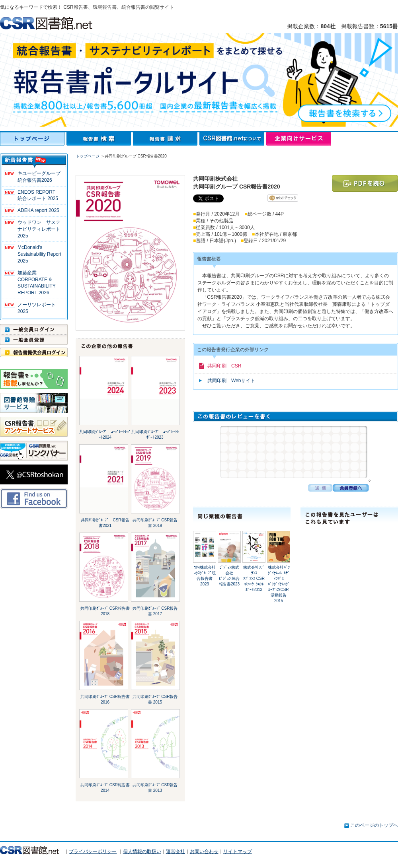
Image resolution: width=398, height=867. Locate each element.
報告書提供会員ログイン (34, 352)
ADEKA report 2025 (38, 210)
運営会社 (175, 851)
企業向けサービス (298, 139)
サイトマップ (237, 851)
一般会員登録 (34, 339)
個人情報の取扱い (142, 851)
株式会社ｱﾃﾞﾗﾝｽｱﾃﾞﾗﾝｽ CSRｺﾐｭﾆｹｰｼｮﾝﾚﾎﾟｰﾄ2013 (254, 578)
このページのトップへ (374, 825)
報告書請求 (166, 139)
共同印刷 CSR (224, 366)
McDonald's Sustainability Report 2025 (39, 254)
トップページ (33, 139)
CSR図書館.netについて (232, 139)
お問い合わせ (204, 851)
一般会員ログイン (34, 329)
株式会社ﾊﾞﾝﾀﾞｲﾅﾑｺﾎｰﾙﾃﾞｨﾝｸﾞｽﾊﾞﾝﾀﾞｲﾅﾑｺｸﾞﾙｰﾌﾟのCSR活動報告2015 (279, 584)
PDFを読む (365, 183)
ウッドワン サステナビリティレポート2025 (39, 229)
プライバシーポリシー (93, 851)
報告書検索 (99, 139)
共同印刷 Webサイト (231, 380)
